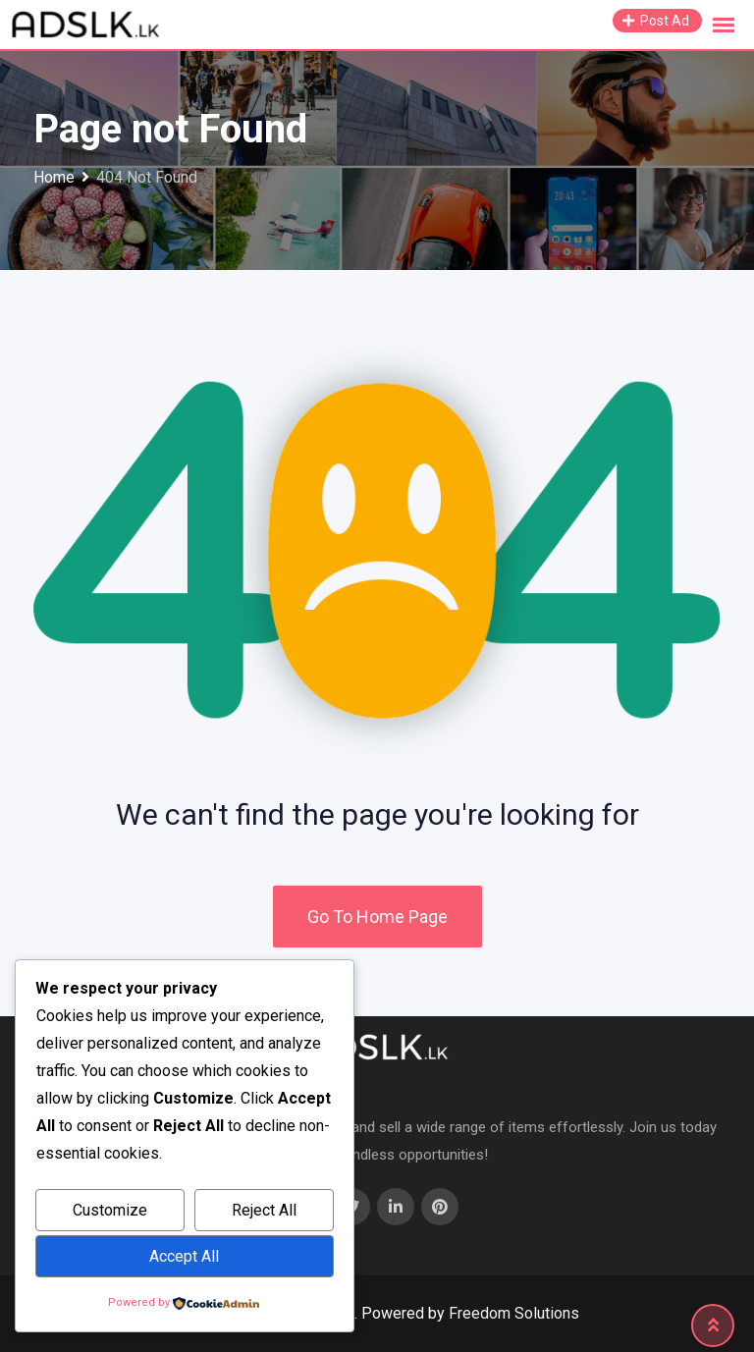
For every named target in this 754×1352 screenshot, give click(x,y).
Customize (110, 1210)
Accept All (184, 1256)
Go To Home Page (377, 916)
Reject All (264, 1210)
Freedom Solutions (514, 1313)
